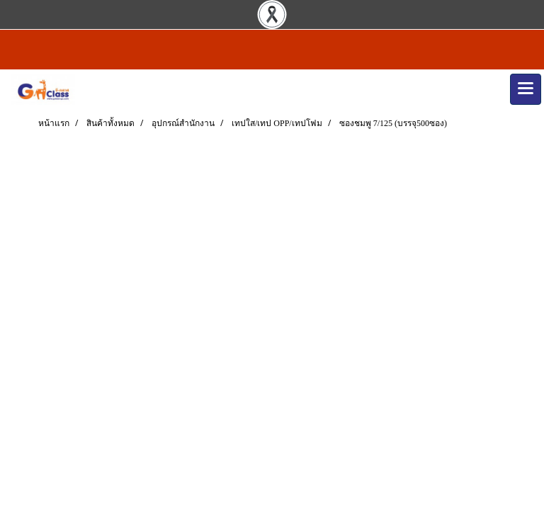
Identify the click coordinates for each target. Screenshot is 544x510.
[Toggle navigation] (525, 89)
